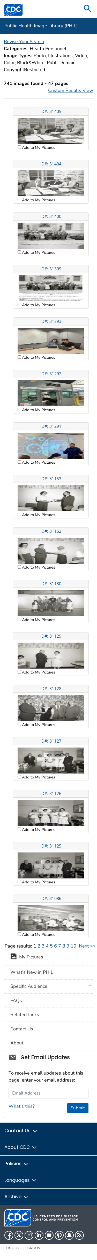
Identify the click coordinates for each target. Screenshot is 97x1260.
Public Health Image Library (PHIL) (41, 26)
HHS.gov (12, 1247)
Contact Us (21, 1029)
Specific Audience (28, 986)
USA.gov (32, 1247)
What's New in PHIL (31, 972)
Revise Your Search (24, 41)
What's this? (22, 1106)
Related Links (24, 1014)
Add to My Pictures (38, 147)
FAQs (16, 1000)
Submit (78, 1108)
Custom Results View (70, 90)
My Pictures (26, 957)
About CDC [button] (20, 1147)
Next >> (87, 946)
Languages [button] (20, 1180)
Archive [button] (16, 1196)
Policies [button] (16, 1163)
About (16, 1043)
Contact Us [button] (21, 1130)
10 (73, 946)
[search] (87, 9)
